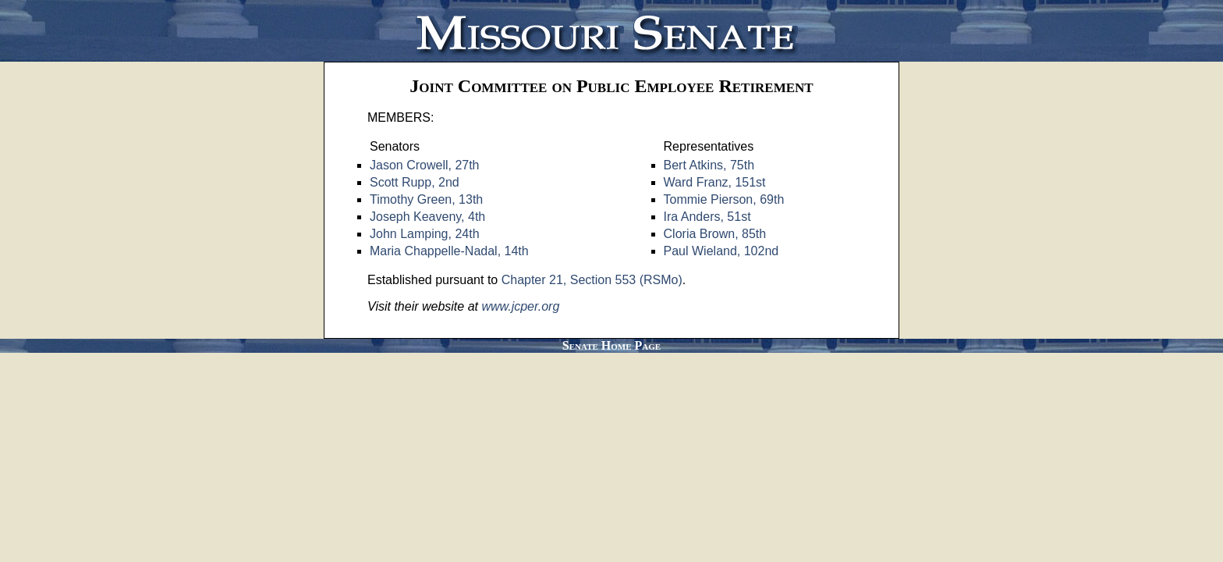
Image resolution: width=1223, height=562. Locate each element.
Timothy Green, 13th (426, 199)
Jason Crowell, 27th (425, 165)
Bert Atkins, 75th (709, 165)
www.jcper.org (520, 306)
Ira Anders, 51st (707, 216)
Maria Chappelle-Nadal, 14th (449, 251)
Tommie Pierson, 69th (724, 199)
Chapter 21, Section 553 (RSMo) (592, 279)
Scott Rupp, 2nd (414, 182)
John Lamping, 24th (425, 233)
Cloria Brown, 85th (715, 233)
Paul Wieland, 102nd (721, 251)
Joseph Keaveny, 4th (427, 216)
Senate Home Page (611, 345)
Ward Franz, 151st (715, 182)
